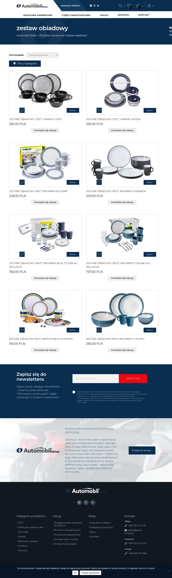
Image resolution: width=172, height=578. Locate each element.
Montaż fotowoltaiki (66, 542)
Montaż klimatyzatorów (68, 533)
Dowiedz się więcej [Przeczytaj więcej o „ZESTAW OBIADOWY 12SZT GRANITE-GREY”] (45, 130)
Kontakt (144, 15)
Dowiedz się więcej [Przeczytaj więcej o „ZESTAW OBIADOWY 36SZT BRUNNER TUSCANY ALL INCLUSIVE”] (122, 277)
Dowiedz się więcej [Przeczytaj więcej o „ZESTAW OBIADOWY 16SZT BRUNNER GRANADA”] (122, 202)
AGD (22, 521)
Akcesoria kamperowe (37, 15)
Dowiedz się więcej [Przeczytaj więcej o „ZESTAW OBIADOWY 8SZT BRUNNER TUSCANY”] (122, 349)
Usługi (104, 15)
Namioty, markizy (29, 540)
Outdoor (24, 544)
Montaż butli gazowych (68, 529)
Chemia (23, 549)
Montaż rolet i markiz (67, 538)
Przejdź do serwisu (141, 449)
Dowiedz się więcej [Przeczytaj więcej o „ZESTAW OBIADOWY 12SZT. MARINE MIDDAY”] (122, 130)
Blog (93, 530)
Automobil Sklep (27, 35)
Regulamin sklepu (101, 521)
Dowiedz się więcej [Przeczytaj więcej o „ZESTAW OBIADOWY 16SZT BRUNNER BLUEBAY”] (45, 202)
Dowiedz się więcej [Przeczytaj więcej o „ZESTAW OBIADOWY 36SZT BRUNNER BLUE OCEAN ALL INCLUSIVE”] (45, 277)
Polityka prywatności (102, 526)
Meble (23, 535)
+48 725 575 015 (137, 524)
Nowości (123, 15)
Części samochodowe (76, 15)
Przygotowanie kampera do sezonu (69, 523)
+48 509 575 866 (137, 552)
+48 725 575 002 (137, 542)
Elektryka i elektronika (31, 526)
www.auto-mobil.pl (70, 6)
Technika (24, 530)
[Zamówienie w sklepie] (42, 55)
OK (75, 573)
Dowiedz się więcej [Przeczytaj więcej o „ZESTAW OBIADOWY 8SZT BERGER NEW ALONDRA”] (45, 349)
